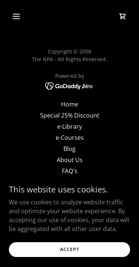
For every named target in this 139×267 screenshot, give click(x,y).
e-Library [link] (69, 126)
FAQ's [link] (69, 171)
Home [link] (69, 104)
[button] (23, 16)
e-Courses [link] (70, 138)
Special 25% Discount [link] (69, 115)
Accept (69, 249)
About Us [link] (70, 160)
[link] (122, 16)
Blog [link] (69, 149)
